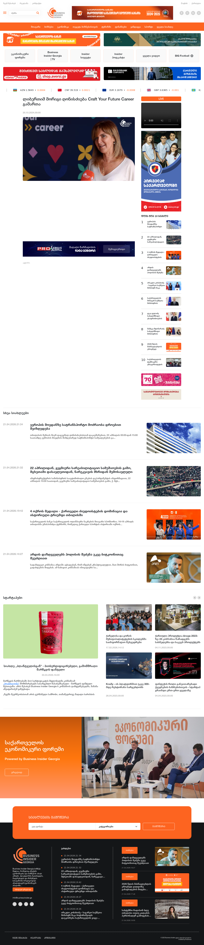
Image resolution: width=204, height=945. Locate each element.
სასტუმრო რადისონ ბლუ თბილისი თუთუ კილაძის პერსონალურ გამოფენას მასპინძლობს (135, 913)
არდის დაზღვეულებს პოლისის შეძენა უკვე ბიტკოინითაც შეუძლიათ (82, 901)
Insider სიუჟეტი (85, 55)
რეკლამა (24, 3)
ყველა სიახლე (165, 26)
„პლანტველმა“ (11, 683)
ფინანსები (121, 26)
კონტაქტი (36, 3)
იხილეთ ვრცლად (23, 889)
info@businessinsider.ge (22, 898)
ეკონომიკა (63, 26)
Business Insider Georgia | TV (53, 56)
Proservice (188, 939)
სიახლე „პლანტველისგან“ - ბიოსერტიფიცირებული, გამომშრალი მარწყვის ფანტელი (51, 667)
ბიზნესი (48, 26)
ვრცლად (16, 772)
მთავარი (35, 26)
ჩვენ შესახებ (9, 3)
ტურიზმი (106, 26)
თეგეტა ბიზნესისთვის (85, 26)
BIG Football (184, 55)
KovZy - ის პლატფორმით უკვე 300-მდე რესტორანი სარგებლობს (127, 685)
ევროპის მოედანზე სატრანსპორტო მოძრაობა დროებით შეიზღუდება (80, 860)
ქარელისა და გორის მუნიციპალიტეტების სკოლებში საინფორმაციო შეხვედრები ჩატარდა (126, 639)
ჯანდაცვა (136, 26)
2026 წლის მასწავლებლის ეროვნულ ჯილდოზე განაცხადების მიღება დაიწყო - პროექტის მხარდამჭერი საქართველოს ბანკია (136, 886)
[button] (195, 597)
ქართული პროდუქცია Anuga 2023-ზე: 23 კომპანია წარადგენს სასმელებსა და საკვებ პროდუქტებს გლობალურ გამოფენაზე (177, 639)
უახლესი (66, 848)
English (184, 3)
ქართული (196, 3)
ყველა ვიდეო (151, 55)
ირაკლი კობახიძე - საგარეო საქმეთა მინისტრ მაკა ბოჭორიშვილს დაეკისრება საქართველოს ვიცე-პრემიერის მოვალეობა (81, 915)
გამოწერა (158, 826)
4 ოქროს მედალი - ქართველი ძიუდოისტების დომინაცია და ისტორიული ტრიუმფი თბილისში (79, 888)
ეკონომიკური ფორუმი (20, 55)
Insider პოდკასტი (118, 55)
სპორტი (149, 26)
